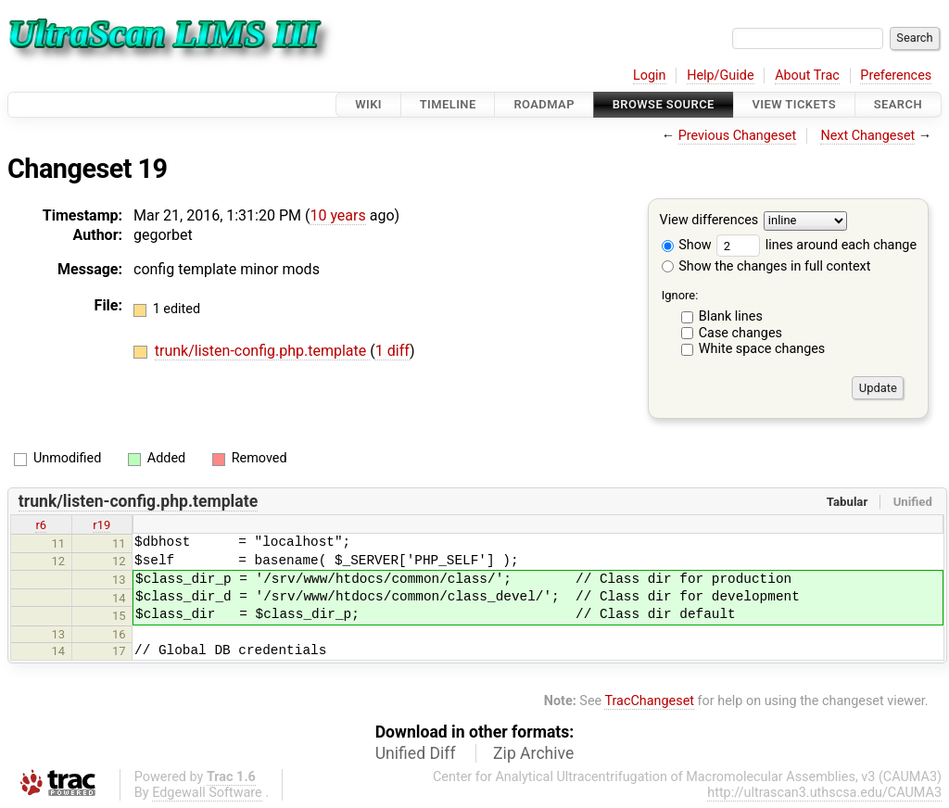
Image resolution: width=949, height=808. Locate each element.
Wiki (368, 104)
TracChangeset (649, 701)
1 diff (392, 351)
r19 (101, 525)
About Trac (807, 75)
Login (649, 75)
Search (898, 104)
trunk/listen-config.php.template (262, 351)
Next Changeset (867, 136)
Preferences (895, 75)
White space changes (762, 349)
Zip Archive (533, 753)
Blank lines (731, 316)
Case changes (740, 333)
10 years (337, 215)
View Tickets (794, 104)
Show (687, 245)
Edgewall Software (207, 793)
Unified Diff (415, 753)
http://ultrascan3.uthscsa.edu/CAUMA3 (824, 793)
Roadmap (544, 104)
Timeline (448, 104)
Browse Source (664, 104)
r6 (40, 525)
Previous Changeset (737, 136)
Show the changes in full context (766, 266)
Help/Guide (720, 75)
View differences (709, 221)
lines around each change (816, 245)
